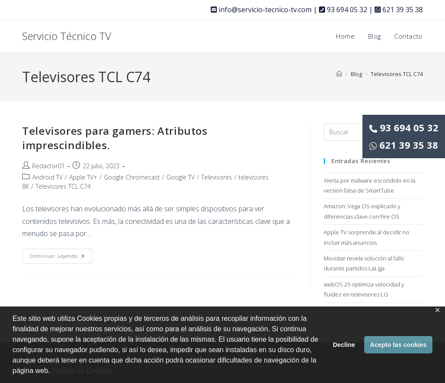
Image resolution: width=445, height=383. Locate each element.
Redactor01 (48, 166)
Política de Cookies (82, 370)
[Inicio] (339, 74)
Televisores (216, 177)
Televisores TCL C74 (397, 74)
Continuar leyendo (61, 257)
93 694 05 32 (403, 127)
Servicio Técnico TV (66, 36)
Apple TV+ (83, 177)
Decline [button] (344, 344)
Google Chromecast (132, 177)
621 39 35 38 (403, 144)
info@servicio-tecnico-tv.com (261, 9)
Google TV (180, 177)
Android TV (47, 177)
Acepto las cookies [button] (398, 344)
